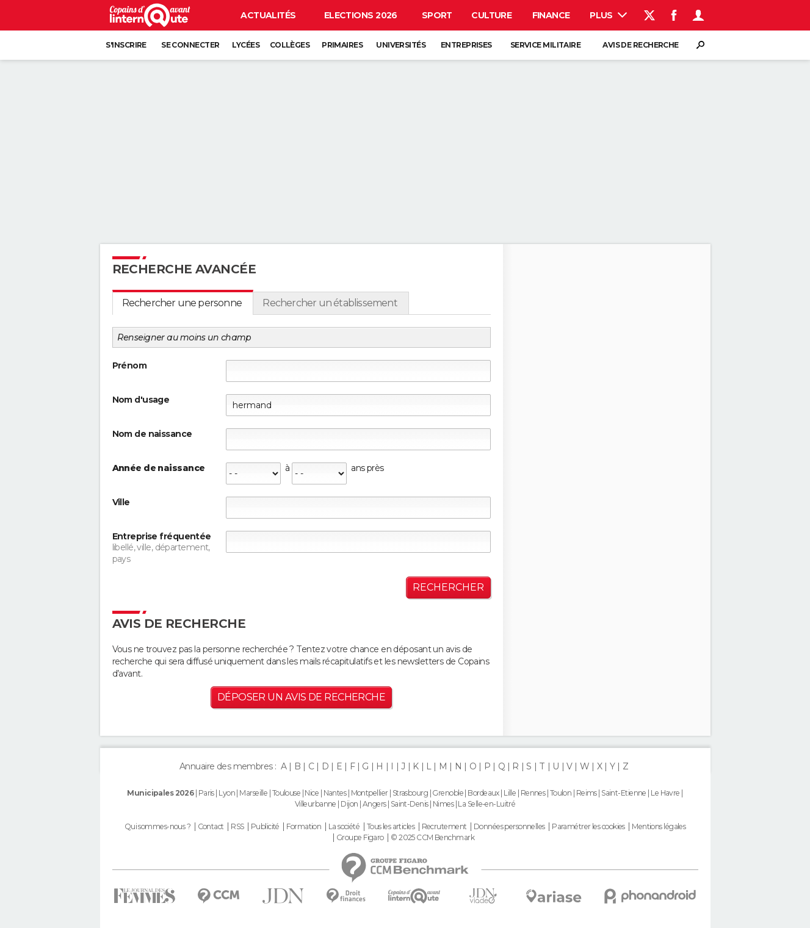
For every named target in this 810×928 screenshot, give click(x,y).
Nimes (443, 803)
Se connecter (190, 44)
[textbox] (358, 508)
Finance (551, 15)
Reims (586, 792)
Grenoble (447, 792)
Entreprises (466, 44)
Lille (510, 792)
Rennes (533, 792)
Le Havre (665, 792)
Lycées (245, 44)
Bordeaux (483, 792)
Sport (437, 15)
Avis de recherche (640, 44)
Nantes (335, 792)
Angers (374, 803)
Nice (312, 792)
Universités (400, 44)
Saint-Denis (410, 803)
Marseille (253, 792)
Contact (211, 826)
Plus (608, 15)
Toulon (561, 792)
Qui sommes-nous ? (157, 826)
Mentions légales (658, 826)
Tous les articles (390, 826)
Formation (303, 826)
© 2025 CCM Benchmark (432, 837)
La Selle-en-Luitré (486, 803)
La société (344, 826)
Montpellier (369, 792)
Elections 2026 (360, 15)
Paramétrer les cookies (588, 826)
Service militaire (545, 44)
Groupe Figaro (360, 837)
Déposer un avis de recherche (301, 697)
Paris (206, 792)
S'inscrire (126, 44)
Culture (491, 15)
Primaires (342, 44)
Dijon (349, 803)
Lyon (227, 792)
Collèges (290, 44)
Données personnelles (509, 826)
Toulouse (286, 792)
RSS (237, 826)
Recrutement (444, 826)
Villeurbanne (315, 803)
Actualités (267, 15)
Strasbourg (410, 792)
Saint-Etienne (623, 792)
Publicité (265, 826)
